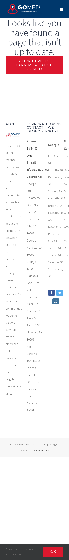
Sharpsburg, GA (55, 272)
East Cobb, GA (55, 159)
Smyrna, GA (55, 191)
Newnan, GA (55, 227)
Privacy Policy (41, 450)
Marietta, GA (55, 170)
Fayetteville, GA (55, 216)
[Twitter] (59, 293)
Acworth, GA (55, 198)
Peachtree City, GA (54, 237)
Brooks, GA (55, 206)
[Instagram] (55, 301)
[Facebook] (51, 293)
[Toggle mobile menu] (61, 9)
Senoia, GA (54, 255)
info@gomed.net (34, 169)
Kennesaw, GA (55, 180)
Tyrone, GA (54, 248)
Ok (53, 552)
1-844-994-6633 (33, 151)
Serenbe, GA (55, 262)
